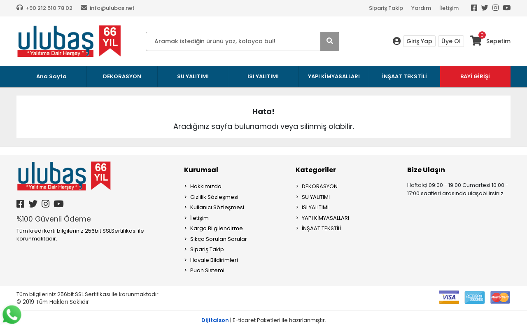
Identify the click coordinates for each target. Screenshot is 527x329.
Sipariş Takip (386, 8)
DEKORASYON (320, 186)
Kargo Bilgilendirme (216, 228)
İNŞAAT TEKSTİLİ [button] (404, 76)
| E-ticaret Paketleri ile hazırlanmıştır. (263, 320)
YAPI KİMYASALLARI (325, 218)
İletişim (449, 8)
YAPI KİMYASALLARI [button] (334, 76)
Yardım (421, 8)
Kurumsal (201, 170)
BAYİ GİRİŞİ (475, 76)
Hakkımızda (206, 186)
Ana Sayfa (51, 76)
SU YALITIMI (316, 197)
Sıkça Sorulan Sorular (218, 239)
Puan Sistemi (207, 270)
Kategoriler (316, 170)
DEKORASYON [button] (122, 76)
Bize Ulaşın (426, 170)
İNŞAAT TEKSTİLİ (321, 228)
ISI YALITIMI (315, 207)
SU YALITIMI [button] (193, 76)
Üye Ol (451, 41)
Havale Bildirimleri (214, 260)
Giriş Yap (419, 41)
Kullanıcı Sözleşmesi (217, 207)
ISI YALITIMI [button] (263, 76)
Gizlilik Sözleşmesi (214, 197)
